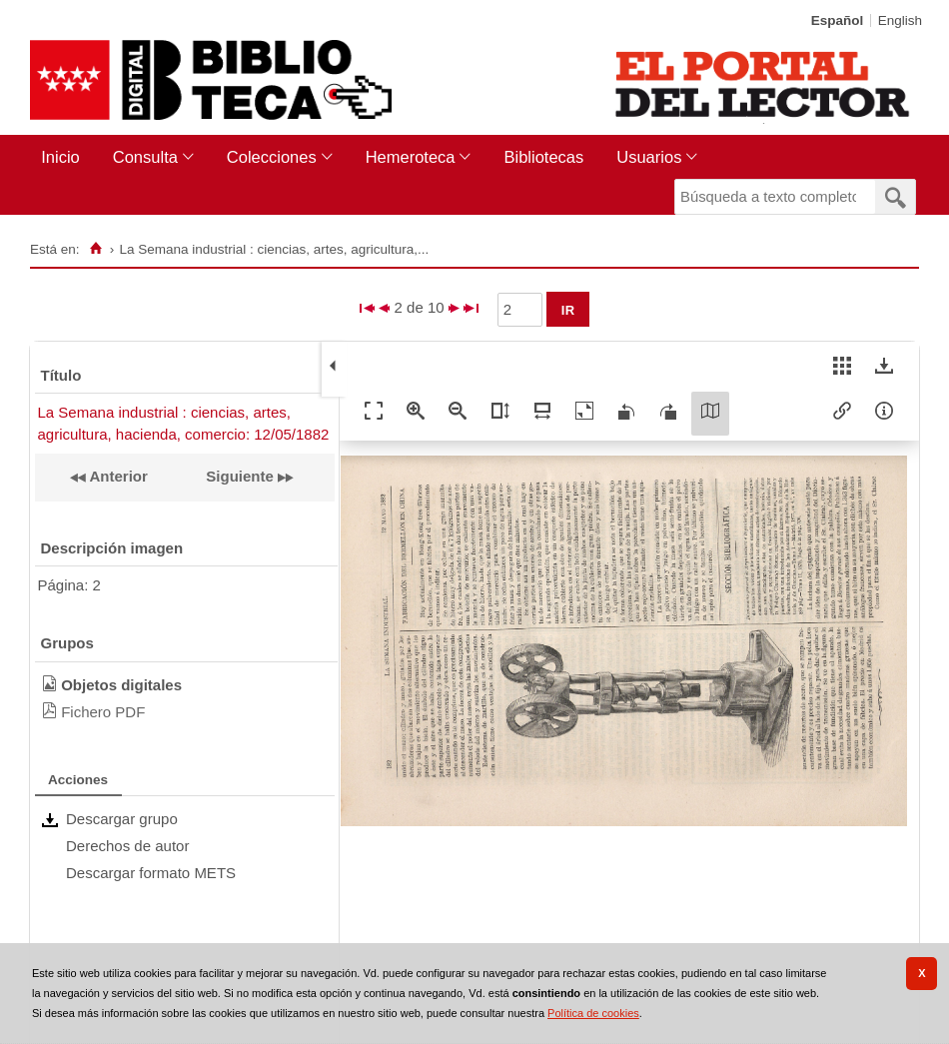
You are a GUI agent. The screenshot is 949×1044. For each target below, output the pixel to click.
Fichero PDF (103, 711)
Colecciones (272, 157)
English (900, 20)
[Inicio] (95, 249)
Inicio (60, 157)
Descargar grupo (122, 818)
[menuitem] (64, 157)
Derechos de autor (127, 845)
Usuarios (648, 157)
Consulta (145, 157)
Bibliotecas (543, 157)
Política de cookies (593, 1013)
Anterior (117, 476)
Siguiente (240, 476)
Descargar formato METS (151, 872)
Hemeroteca (411, 157)
